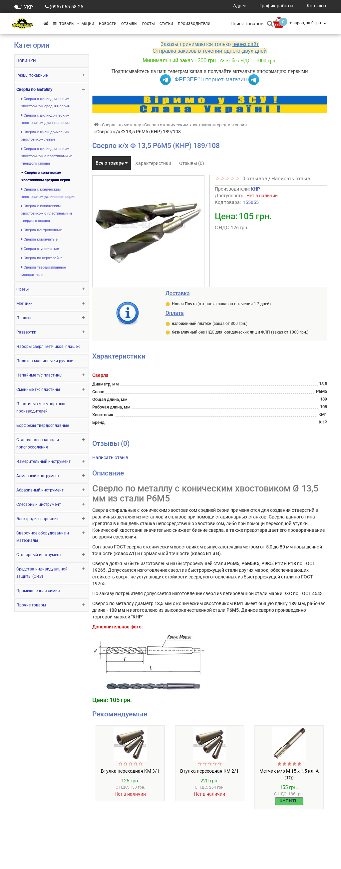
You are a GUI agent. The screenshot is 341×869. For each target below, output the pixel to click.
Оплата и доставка (35, 854)
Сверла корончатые (39, 239)
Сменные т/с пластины (38, 389)
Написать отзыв (290, 179)
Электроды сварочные (37, 518)
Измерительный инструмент (43, 461)
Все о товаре (112, 163)
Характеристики (153, 163)
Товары (66, 24)
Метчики (24, 303)
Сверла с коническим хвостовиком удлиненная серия (48, 193)
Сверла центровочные (41, 230)
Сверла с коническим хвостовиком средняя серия (45, 176)
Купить (289, 801)
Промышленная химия (38, 590)
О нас (20, 847)
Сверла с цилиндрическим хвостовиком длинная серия (45, 119)
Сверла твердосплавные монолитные (43, 271)
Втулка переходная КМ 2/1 (209, 771)
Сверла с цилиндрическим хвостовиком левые (45, 136)
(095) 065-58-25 (66, 6)
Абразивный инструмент (40, 490)
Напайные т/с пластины (39, 375)
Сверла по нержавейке (42, 258)
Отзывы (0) (191, 163)
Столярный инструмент (38, 554)
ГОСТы (148, 24)
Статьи (166, 24)
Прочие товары (31, 605)
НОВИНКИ (26, 61)
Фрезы (22, 289)
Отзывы (129, 24)
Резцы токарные (32, 75)
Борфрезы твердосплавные (42, 425)
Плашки (24, 318)
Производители (194, 24)
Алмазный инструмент (38, 475)
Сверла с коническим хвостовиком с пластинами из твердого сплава (47, 213)
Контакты (25, 861)
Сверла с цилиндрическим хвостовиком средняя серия (45, 102)
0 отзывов (253, 179)
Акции (88, 24)
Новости (108, 24)
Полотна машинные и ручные (44, 361)
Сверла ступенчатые (40, 249)
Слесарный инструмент (38, 504)
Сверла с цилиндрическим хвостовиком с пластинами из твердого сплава (47, 156)
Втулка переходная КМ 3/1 (130, 771)
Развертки (26, 332)
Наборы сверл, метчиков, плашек (48, 346)
